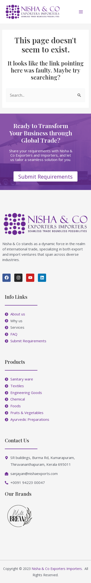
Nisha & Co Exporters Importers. (57, 568)
